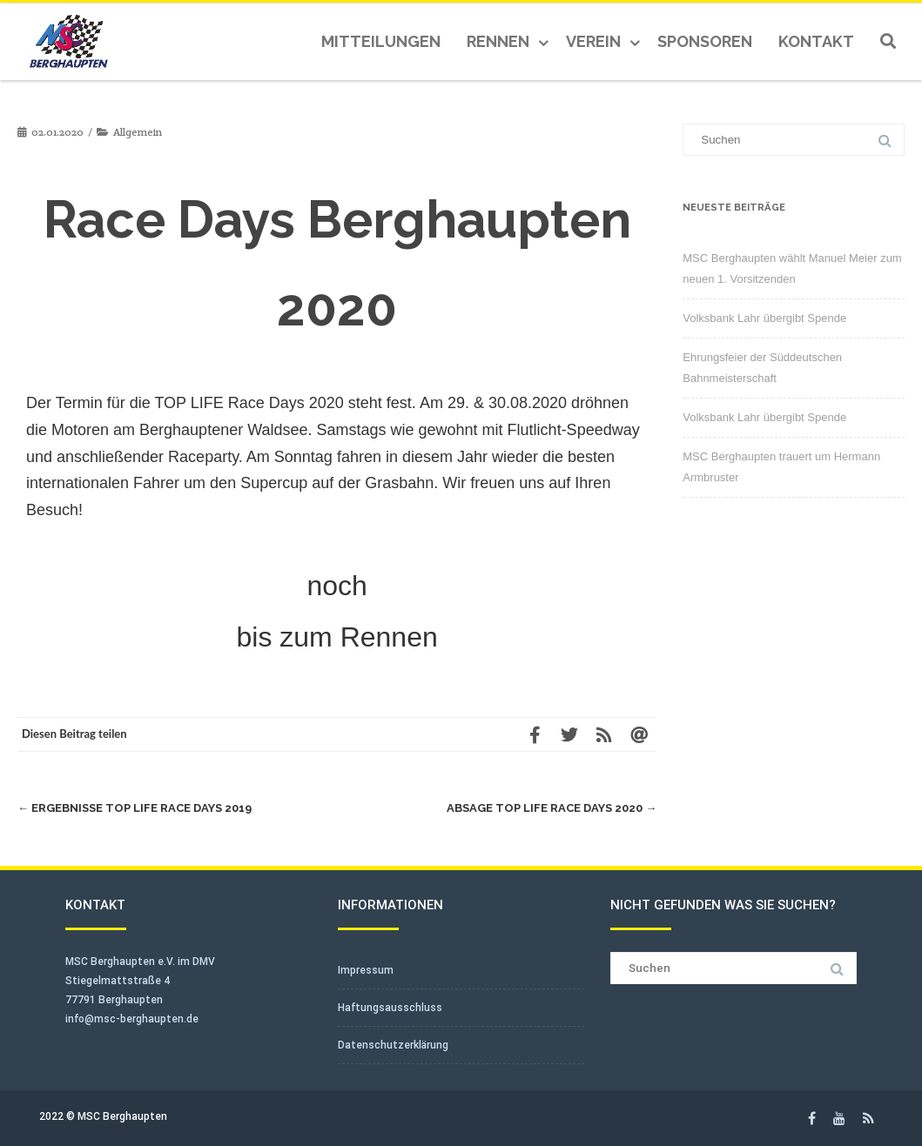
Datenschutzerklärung (393, 1045)
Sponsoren (704, 41)
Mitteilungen (381, 41)
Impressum (366, 970)
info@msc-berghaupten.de (132, 1019)
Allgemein (137, 131)
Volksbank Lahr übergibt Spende (764, 318)
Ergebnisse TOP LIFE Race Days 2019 (134, 807)
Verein (593, 41)
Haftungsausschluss (390, 1008)
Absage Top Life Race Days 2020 (551, 807)
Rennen (498, 41)
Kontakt (816, 41)
